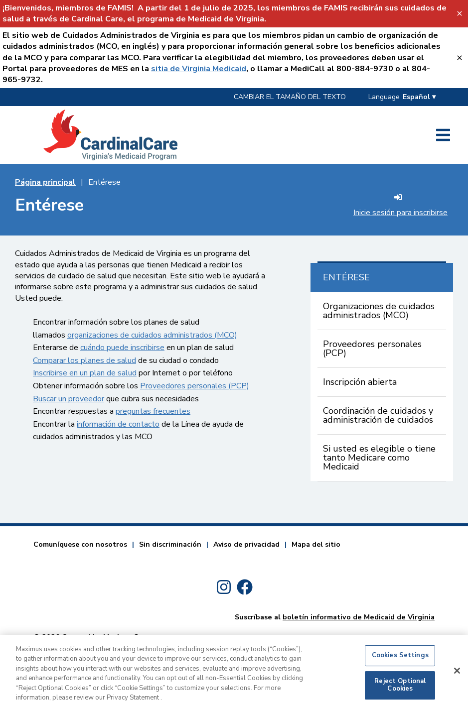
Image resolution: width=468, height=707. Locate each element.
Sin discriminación (170, 544)
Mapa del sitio (316, 544)
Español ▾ (419, 97)
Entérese (104, 182)
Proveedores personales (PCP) (194, 385)
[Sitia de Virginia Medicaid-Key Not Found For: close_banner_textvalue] (459, 57)
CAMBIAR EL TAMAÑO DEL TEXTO (290, 97)
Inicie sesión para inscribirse (400, 205)
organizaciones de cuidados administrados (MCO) (152, 335)
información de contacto (118, 424)
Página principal (45, 182)
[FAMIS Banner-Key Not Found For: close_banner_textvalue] (459, 13)
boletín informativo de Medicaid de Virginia (359, 617)
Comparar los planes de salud (84, 360)
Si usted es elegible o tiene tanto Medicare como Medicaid (379, 457)
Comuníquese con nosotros (80, 544)
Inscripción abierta (360, 382)
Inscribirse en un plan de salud (85, 372)
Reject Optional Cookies (400, 689)
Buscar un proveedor (68, 398)
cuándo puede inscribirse (122, 347)
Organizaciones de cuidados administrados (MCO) (379, 310)
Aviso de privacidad (246, 544)
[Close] (457, 675)
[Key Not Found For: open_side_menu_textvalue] (443, 135)
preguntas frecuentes (153, 411)
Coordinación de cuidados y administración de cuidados (378, 415)
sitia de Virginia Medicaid (198, 68)
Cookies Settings (400, 659)
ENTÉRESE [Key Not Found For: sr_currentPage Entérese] (346, 277)
